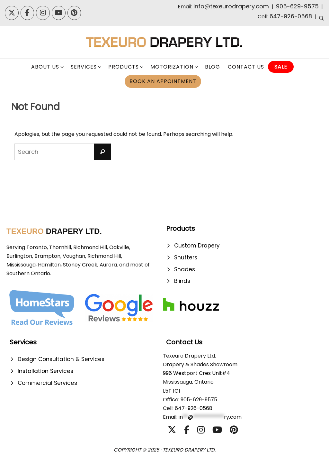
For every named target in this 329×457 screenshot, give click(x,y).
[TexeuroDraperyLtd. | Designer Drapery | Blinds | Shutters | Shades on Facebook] (27, 13)
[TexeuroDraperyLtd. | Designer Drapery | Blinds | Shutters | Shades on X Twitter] (12, 13)
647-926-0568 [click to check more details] (291, 16)
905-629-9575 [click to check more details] (297, 6)
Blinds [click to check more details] (182, 281)
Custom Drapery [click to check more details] (197, 245)
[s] (62, 152)
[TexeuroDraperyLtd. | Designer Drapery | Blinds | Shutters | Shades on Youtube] (59, 13)
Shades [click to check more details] (184, 269)
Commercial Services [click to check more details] (47, 383)
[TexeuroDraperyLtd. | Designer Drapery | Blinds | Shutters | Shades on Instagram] (43, 13)
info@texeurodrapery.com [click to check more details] (232, 6)
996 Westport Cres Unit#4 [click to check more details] (196, 373)
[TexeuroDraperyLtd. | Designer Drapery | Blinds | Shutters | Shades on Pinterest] (74, 13)
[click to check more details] (321, 19)
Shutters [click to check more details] (185, 257)
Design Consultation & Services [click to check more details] (61, 359)
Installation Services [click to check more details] (45, 371)
